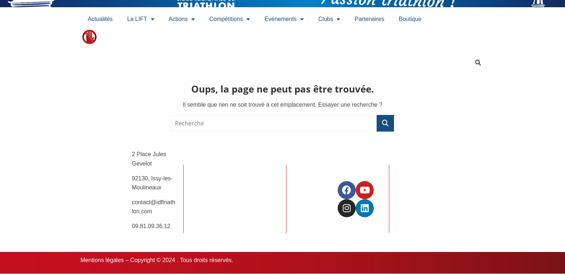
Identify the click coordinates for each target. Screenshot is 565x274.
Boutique (410, 19)
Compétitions (229, 19)
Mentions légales (102, 260)
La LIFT (140, 19)
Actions (182, 19)
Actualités (100, 19)
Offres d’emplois (255, 189)
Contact (245, 204)
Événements (284, 19)
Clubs (329, 19)
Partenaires (369, 19)
